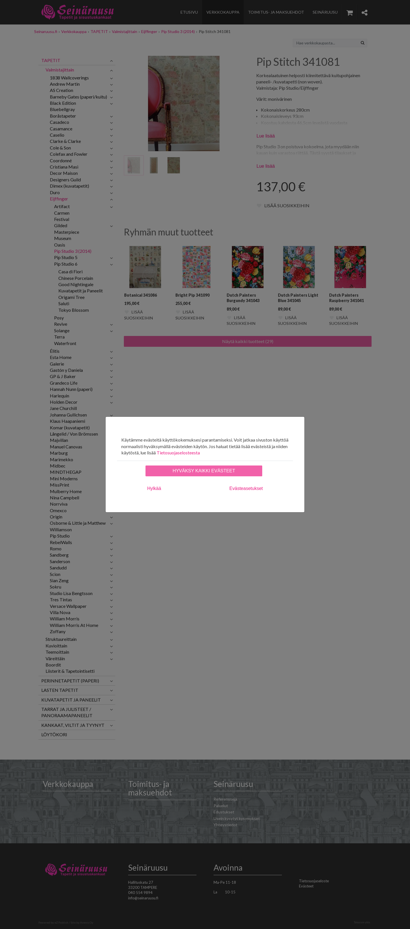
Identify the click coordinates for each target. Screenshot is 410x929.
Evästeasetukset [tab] (246, 488)
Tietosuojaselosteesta (178, 452)
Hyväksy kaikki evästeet (204, 470)
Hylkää (154, 488)
